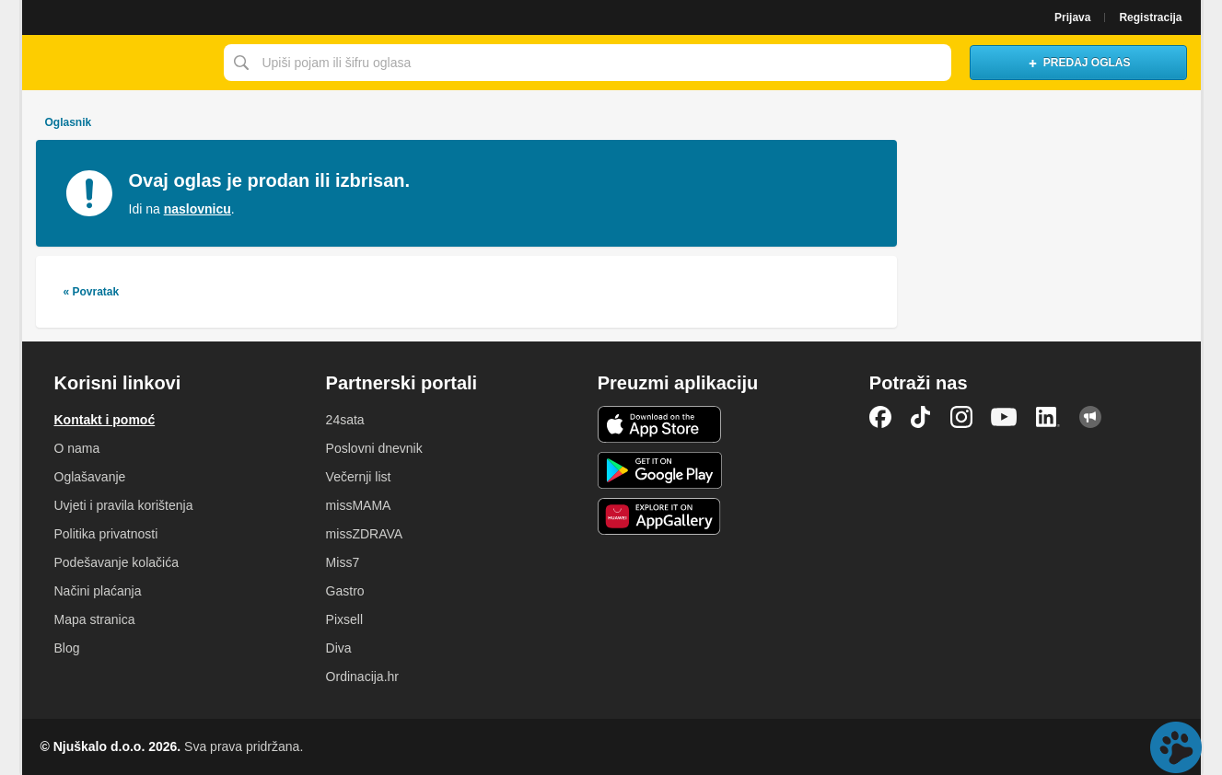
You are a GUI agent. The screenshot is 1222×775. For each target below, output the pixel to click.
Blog (67, 648)
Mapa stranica (94, 619)
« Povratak (92, 291)
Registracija (1150, 17)
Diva (339, 648)
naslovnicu (197, 209)
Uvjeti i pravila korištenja (123, 505)
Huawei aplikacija (660, 516)
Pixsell (344, 619)
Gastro (345, 591)
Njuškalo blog (1090, 417)
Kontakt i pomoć (105, 419)
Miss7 (343, 562)
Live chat (1176, 747)
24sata (345, 419)
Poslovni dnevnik (374, 448)
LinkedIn (1048, 417)
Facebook (880, 417)
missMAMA (358, 505)
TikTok (921, 417)
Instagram (961, 417)
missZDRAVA (364, 533)
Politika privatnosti (106, 533)
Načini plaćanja (98, 591)
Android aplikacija (660, 470)
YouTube (1004, 417)
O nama (77, 448)
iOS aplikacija (660, 424)
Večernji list (358, 476)
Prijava (1072, 17)
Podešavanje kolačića (116, 562)
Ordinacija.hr (362, 676)
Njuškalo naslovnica (117, 62)
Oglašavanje (90, 476)
